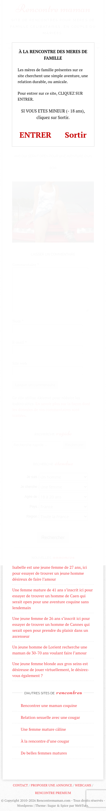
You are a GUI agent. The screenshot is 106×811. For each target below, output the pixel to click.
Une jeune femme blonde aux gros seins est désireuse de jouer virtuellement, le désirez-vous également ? (50, 669)
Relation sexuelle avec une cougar (50, 717)
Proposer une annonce (51, 785)
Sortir (75, 134)
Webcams (83, 785)
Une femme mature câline (43, 729)
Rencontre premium (53, 793)
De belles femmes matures (44, 753)
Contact (20, 785)
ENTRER (35, 134)
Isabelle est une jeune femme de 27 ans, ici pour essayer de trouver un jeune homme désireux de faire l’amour (49, 573)
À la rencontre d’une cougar (45, 741)
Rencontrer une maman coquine (49, 705)
